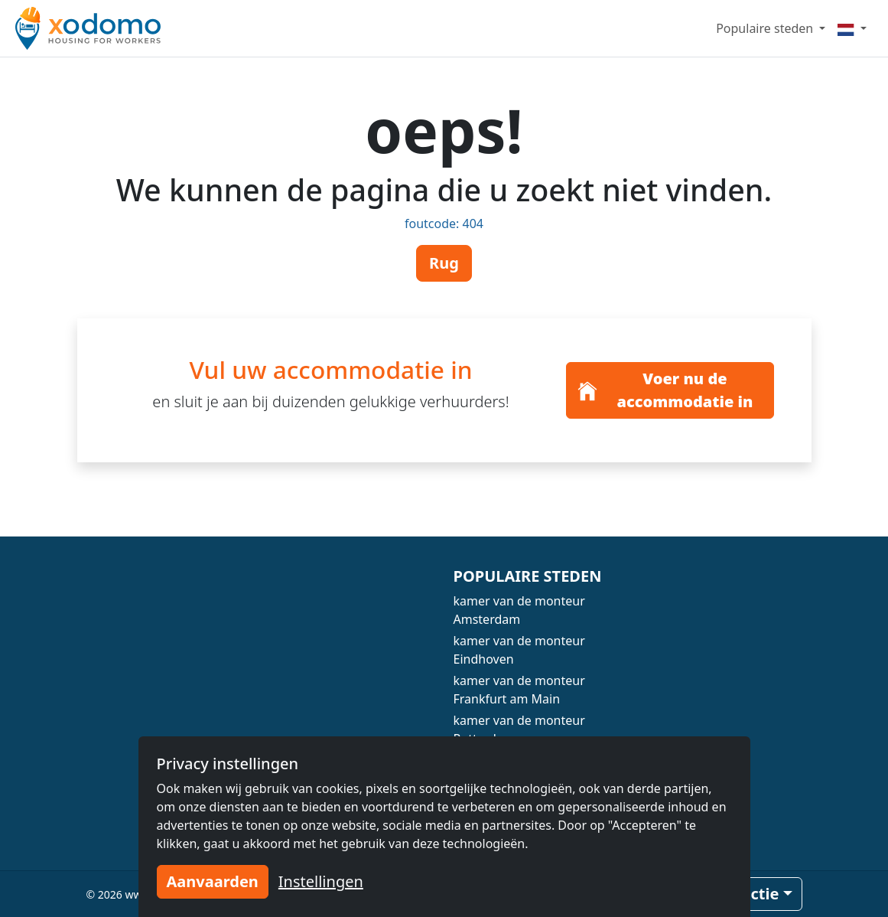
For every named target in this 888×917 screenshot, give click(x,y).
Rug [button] (444, 263)
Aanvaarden (213, 881)
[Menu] (852, 28)
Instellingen (320, 881)
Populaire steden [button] (766, 28)
